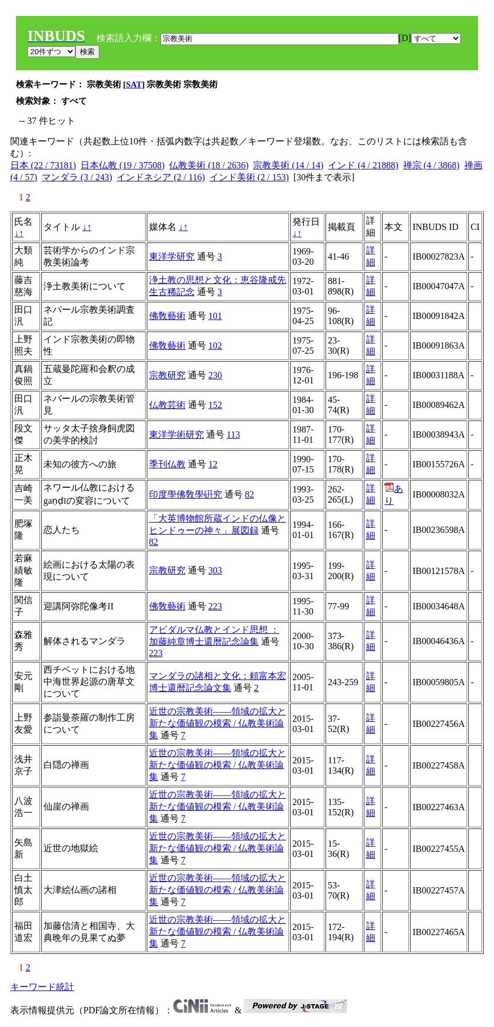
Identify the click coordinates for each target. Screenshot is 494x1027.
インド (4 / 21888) (363, 165)
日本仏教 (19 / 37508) (122, 165)
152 (215, 405)
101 (215, 316)
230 (215, 375)
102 (215, 345)
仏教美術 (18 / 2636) (208, 165)
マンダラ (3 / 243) (77, 177)
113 (233, 434)
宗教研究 (167, 375)
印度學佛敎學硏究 (185, 494)
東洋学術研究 (176, 434)
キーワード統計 (42, 987)
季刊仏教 (167, 464)
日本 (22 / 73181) (43, 165)
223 (215, 606)
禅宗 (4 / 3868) (431, 165)
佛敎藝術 (167, 316)
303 (215, 570)
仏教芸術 (167, 405)
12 (213, 464)
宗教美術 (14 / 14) (288, 165)
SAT (134, 84)
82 (249, 494)
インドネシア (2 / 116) (161, 177)
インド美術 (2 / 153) (249, 177)
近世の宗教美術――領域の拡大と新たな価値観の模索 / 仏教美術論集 (217, 723)
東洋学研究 (172, 256)
